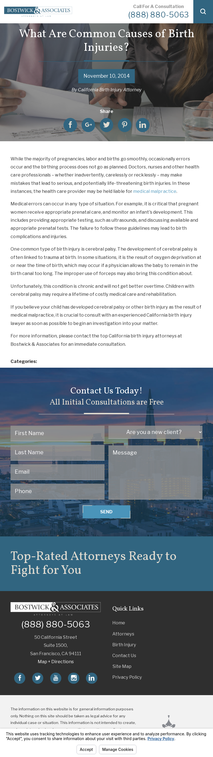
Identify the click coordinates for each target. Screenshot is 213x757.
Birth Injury (124, 644)
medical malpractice (154, 191)
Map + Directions (56, 661)
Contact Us (124, 655)
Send (106, 511)
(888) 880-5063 (158, 14)
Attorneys (123, 634)
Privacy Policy (127, 677)
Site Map (121, 666)
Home (118, 622)
